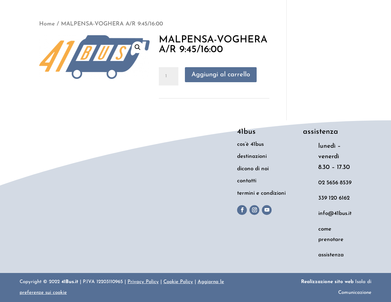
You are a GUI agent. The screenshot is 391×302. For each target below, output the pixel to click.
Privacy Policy (143, 281)
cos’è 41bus (250, 144)
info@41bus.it (335, 213)
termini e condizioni (261, 193)
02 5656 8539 (335, 183)
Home (47, 24)
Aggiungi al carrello (220, 74)
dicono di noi (253, 169)
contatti (246, 181)
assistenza (331, 255)
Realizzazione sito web (327, 281)
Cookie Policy (178, 281)
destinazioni (252, 156)
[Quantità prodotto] (168, 76)
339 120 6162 (334, 198)
